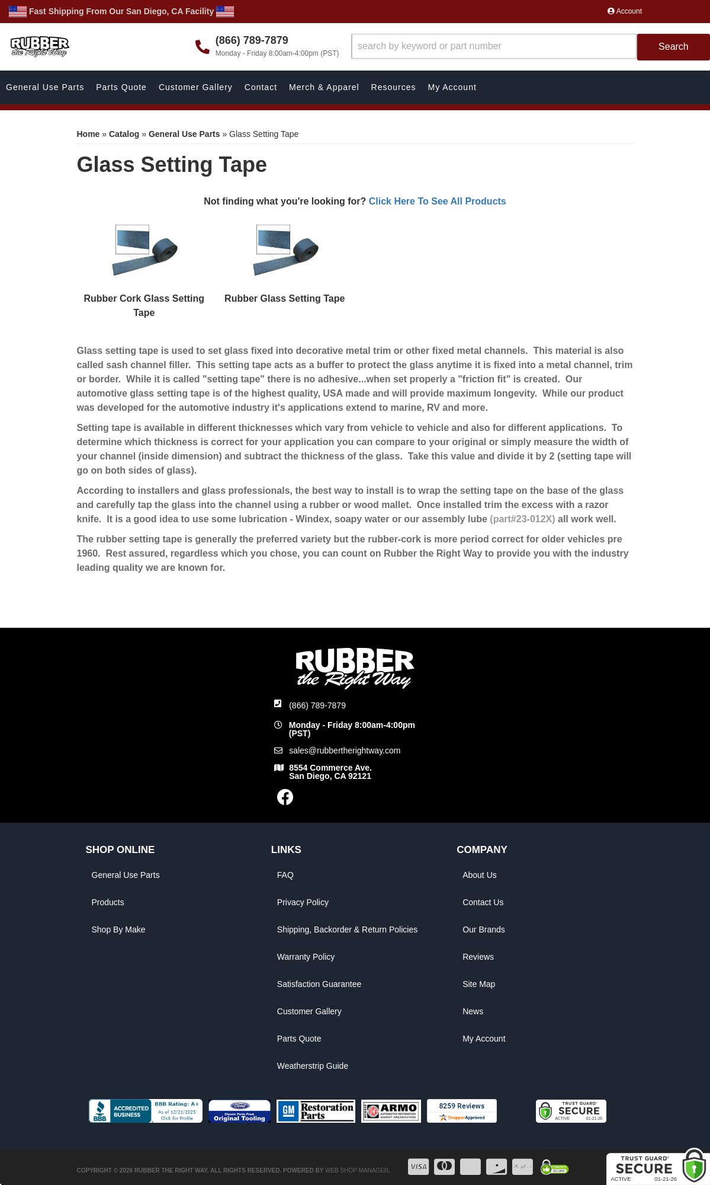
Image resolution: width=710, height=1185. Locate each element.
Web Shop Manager (356, 1170)
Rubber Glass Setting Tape (284, 298)
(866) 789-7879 (317, 705)
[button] (531, 47)
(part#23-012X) (522, 519)
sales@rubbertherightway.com (344, 750)
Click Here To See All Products (437, 201)
